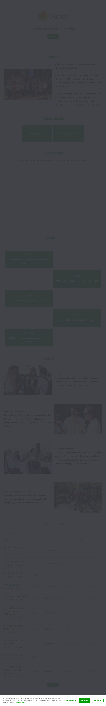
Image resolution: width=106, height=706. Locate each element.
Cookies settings (71, 700)
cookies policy (20, 702)
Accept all (84, 700)
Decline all (97, 700)
